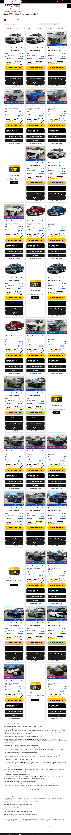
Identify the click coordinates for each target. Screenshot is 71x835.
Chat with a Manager (14, 79)
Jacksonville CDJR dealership (26, 784)
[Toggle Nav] (69, 6)
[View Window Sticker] (6, 47)
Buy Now (14, 83)
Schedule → (14, 182)
